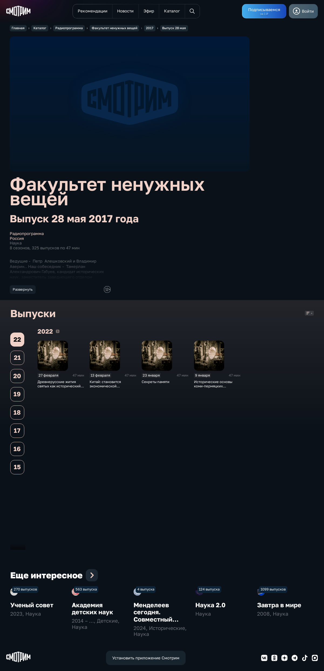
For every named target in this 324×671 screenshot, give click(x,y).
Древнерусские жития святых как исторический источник (59, 388)
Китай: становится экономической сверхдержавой (105, 388)
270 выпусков (25, 639)
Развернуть (23, 289)
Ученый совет (31, 655)
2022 (57, 333)
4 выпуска (145, 639)
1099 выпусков (273, 639)
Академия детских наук (92, 658)
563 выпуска (86, 639)
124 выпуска (209, 639)
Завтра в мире (279, 655)
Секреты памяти (155, 384)
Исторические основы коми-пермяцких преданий (213, 388)
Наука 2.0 (210, 655)
